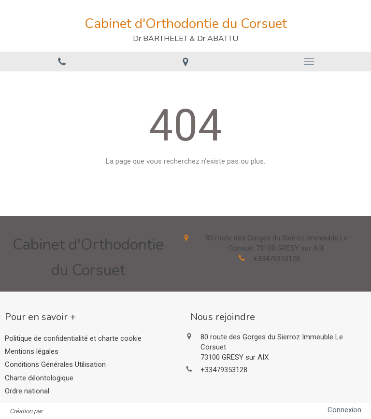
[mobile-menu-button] (309, 61)
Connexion (344, 409)
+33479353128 (276, 258)
